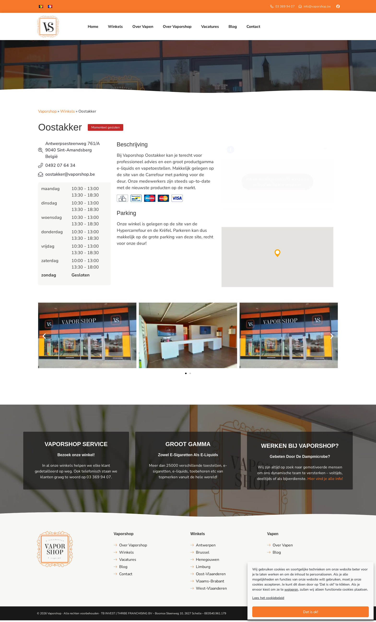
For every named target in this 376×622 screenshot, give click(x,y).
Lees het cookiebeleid (268, 598)
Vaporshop (47, 113)
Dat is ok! (310, 612)
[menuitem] (41, 6)
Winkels (67, 113)
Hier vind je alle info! (325, 480)
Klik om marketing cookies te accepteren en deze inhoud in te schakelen (277, 184)
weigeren (291, 589)
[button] (277, 255)
